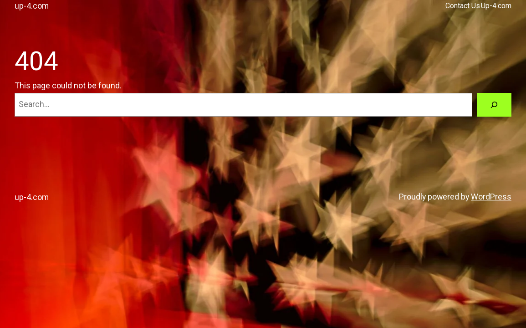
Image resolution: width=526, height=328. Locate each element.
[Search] (494, 105)
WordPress (491, 196)
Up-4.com (496, 5)
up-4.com (32, 5)
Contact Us (462, 5)
